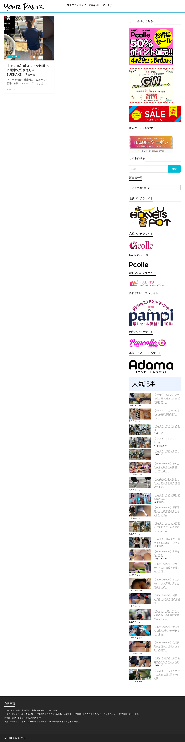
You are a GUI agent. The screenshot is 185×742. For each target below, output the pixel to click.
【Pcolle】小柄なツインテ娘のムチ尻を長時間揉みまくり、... (166, 615)
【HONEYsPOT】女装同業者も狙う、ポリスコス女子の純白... (167, 646)
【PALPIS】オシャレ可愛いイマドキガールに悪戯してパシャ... (167, 527)
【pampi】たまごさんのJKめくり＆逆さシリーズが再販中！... (167, 398)
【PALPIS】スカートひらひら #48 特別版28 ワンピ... (167, 414)
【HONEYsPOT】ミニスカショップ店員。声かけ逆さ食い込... (167, 583)
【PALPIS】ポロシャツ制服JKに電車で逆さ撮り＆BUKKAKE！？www (28, 70)
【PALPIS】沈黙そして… (166, 451)
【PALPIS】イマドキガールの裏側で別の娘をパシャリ (167, 674)
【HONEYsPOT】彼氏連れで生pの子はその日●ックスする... (167, 630)
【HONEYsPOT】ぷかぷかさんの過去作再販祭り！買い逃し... (167, 467)
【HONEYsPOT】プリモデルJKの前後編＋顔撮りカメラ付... (167, 567)
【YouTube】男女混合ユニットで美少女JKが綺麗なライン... (167, 483)
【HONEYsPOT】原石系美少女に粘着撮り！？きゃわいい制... (167, 511)
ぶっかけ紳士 (14, 56)
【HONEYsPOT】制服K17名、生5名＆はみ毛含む (167, 599)
